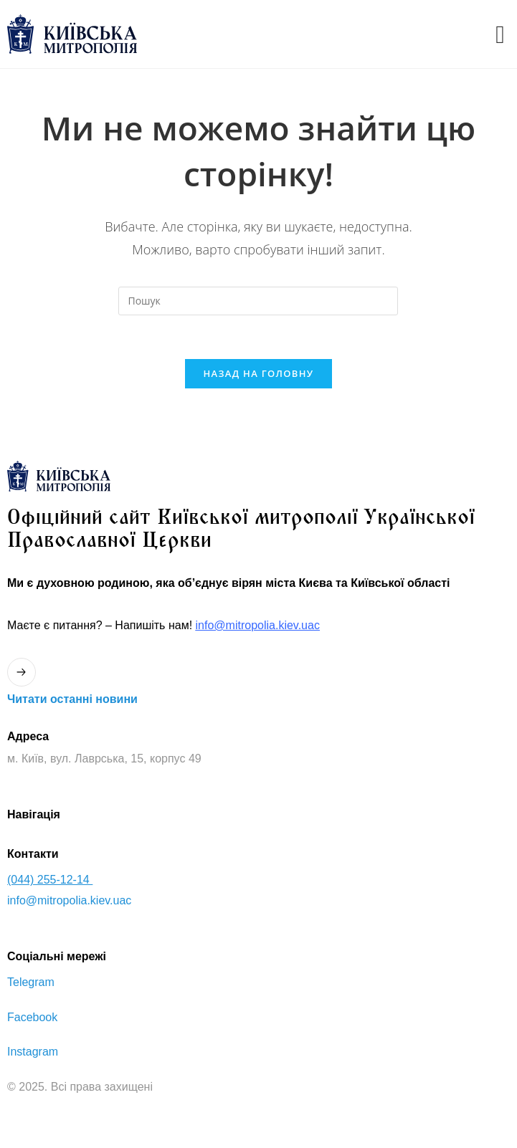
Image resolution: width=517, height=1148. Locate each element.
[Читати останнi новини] (21, 672)
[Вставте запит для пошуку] (258, 301)
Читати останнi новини (72, 699)
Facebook (32, 1017)
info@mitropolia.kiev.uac (258, 625)
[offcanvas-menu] (500, 34)
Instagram (32, 1052)
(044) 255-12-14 (50, 880)
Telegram (30, 982)
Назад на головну (259, 373)
